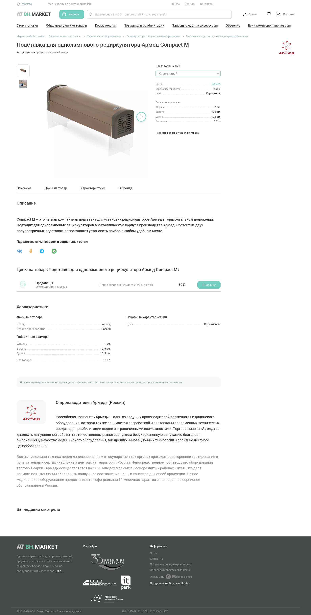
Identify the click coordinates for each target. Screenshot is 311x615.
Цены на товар (56, 188)
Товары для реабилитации (144, 25)
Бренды (190, 4)
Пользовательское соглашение (170, 570)
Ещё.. (59, 571)
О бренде (125, 188)
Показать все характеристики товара (177, 133)
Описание (24, 188)
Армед (216, 84)
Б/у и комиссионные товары (269, 25)
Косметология (105, 25)
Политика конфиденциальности (171, 564)
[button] (141, 117)
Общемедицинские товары (66, 25)
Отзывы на (171, 576)
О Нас (176, 4)
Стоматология (27, 25)
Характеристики (93, 188)
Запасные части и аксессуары (195, 25)
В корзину (209, 285)
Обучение (233, 25)
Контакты (206, 4)
